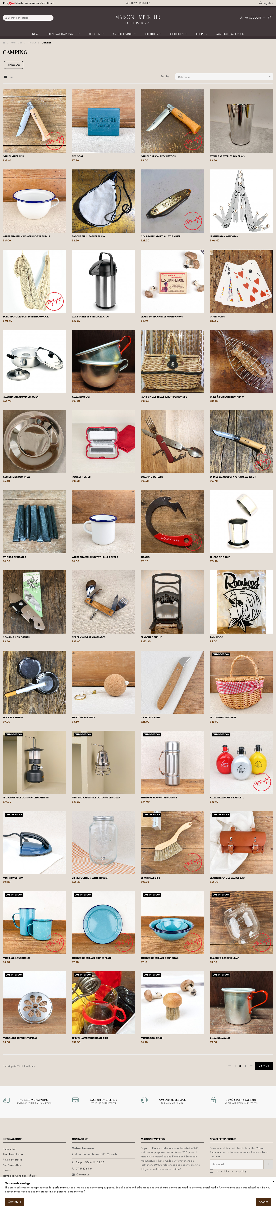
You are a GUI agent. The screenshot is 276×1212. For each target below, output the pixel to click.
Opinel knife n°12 (13, 156)
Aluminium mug (220, 1038)
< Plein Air (13, 64)
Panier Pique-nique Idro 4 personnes (164, 396)
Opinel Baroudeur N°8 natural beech (233, 476)
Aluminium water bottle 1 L (227, 797)
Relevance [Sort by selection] (225, 76)
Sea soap (77, 156)
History (7, 1170)
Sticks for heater (14, 557)
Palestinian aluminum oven (21, 396)
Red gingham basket (223, 717)
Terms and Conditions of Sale (20, 1175)
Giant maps (217, 316)
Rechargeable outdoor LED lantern (26, 797)
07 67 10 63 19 (84, 1168)
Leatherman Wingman (224, 236)
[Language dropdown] (266, 3)
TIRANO (145, 557)
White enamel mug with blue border (95, 557)
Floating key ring (83, 717)
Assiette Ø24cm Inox (16, 476)
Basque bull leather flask (88, 236)
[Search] (28, 18)
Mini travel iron (13, 877)
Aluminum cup (81, 396)
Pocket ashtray (13, 717)
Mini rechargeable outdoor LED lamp (96, 797)
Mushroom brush (152, 1038)
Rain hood (216, 637)
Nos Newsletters (12, 1165)
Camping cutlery (152, 476)
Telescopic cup (220, 557)
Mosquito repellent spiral (20, 1038)
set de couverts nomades (88, 637)
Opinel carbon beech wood (158, 156)
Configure (14, 1201)
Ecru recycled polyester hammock (26, 316)
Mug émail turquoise (16, 958)
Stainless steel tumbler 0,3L (228, 156)
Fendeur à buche (151, 637)
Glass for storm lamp (224, 958)
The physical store (13, 1154)
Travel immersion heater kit (90, 1038)
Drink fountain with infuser (90, 877)
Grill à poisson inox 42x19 (227, 396)
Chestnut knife (151, 717)
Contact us (82, 1174)
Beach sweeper (150, 877)
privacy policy (238, 1171)
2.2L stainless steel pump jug (90, 316)
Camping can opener (16, 637)
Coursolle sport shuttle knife (161, 236)
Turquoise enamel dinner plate (92, 958)
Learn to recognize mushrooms (162, 316)
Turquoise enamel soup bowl (159, 958)
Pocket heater (81, 476)
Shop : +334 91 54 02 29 (90, 1162)
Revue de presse (12, 1159)
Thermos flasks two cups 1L (159, 797)
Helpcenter (9, 1149)
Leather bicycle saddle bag (227, 877)
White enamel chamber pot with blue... (28, 236)
